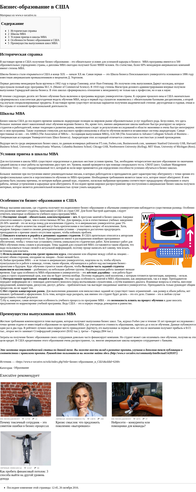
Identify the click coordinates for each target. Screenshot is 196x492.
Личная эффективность (70, 419)
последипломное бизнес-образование (82, 207)
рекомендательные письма (66, 173)
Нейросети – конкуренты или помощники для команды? (130, 424)
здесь (106, 353)
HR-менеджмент (10, 419)
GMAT (149, 164)
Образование (21, 367)
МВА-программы (152, 61)
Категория (6, 367)
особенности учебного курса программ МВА (50, 213)
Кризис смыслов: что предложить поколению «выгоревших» (78, 424)
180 (102, 419)
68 (38, 468)
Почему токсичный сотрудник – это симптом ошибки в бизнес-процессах (24, 424)
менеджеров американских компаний (168, 64)
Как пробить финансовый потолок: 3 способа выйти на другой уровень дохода (24, 475)
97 (146, 419)
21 (36, 419)
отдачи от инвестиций (29, 324)
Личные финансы (11, 468)
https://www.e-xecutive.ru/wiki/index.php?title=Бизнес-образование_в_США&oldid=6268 (68, 361)
